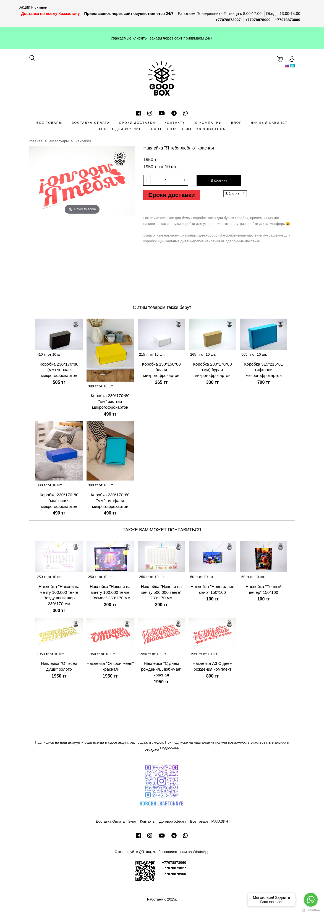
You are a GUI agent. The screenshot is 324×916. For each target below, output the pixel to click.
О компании (208, 122)
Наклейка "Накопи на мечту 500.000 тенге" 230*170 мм (161, 592)
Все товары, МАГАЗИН (209, 821)
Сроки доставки (137, 122)
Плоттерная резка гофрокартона (188, 128)
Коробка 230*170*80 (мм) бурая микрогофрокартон (212, 369)
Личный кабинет (269, 122)
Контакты (175, 122)
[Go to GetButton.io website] (311, 910)
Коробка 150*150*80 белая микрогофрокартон (161, 369)
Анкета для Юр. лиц (120, 128)
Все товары (49, 122)
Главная (36, 141)
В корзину (219, 180)
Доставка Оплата (91, 122)
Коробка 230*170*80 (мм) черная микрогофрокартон (59, 369)
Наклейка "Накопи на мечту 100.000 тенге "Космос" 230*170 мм (110, 592)
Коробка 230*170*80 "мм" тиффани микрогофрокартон (110, 500)
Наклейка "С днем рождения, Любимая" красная (161, 669)
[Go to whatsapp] (311, 900)
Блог (236, 122)
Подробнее (169, 748)
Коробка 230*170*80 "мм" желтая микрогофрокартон (110, 401)
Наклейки (83, 141)
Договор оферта (172, 821)
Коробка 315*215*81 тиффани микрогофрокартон (263, 369)
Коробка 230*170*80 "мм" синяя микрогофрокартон (59, 500)
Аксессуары (59, 141)
